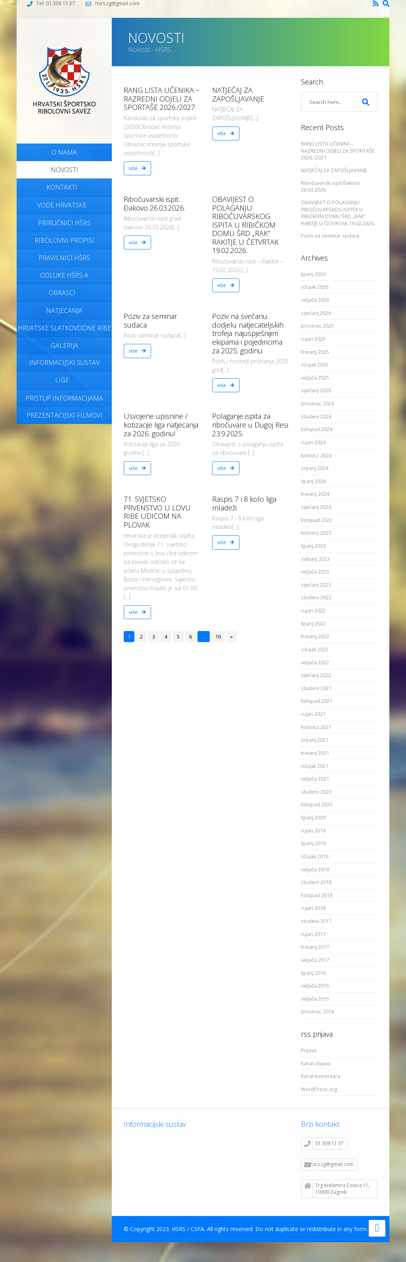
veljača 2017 (315, 960)
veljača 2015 (315, 998)
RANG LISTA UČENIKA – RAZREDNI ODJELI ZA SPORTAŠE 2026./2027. (161, 98)
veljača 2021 (315, 778)
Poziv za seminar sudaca (150, 320)
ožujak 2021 (314, 766)
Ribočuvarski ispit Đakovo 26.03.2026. (154, 203)
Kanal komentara (320, 1076)
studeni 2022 (316, 597)
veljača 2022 (315, 662)
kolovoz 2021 (316, 727)
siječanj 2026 (316, 313)
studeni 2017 (316, 921)
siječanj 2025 (316, 390)
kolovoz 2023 (316, 532)
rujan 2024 (313, 442)
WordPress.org (319, 1089)
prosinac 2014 (317, 1011)
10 (218, 636)
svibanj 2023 (315, 559)
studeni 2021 (316, 688)
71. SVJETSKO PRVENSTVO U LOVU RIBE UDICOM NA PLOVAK (157, 511)
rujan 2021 (313, 714)
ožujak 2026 (314, 287)
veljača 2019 (315, 869)
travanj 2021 (315, 753)
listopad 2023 (316, 520)
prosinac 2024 (317, 403)
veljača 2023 (315, 571)
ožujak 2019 (314, 856)
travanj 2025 (315, 352)
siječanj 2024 (316, 507)
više (137, 168)
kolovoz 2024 (316, 455)
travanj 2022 (315, 636)
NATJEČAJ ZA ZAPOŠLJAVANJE (238, 94)
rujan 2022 (313, 610)
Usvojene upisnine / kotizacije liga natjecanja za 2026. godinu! (161, 424)
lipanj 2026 (313, 274)
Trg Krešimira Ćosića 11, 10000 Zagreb (337, 1188)
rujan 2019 (313, 830)
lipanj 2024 (313, 481)
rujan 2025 (313, 339)
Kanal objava (315, 1063)
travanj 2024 (315, 494)
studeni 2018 (316, 882)
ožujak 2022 (314, 649)
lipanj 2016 (313, 973)
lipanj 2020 (313, 817)
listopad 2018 (316, 895)
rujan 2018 (313, 908)
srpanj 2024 (314, 468)
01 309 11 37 (324, 1143)
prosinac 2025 (317, 325)
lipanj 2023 (313, 546)
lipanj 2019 (313, 843)
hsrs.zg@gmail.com (329, 1164)
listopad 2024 (316, 429)
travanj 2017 (315, 947)
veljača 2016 (315, 985)
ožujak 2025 (314, 364)
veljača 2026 (315, 300)
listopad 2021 (316, 701)
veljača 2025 (315, 377)
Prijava (308, 1050)
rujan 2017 (313, 934)
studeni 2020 (316, 791)
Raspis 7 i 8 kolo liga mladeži (244, 503)
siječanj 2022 (316, 675)
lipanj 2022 (313, 623)
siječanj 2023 (316, 584)
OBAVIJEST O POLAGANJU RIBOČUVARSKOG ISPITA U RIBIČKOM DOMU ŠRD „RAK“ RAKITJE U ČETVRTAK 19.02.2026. (245, 224)
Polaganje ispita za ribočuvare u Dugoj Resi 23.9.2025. (250, 424)
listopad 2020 (316, 804)
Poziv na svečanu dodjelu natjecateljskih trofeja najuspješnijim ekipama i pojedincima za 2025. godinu (247, 333)
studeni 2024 (316, 416)
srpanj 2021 (314, 739)
